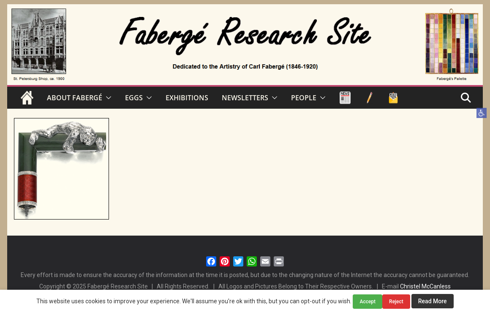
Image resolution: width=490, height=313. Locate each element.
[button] (481, 113)
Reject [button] (396, 302)
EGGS (134, 97)
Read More (432, 301)
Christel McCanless (425, 286)
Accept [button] (367, 302)
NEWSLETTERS (245, 97)
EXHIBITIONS (187, 97)
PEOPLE (303, 97)
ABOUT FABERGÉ (74, 97)
